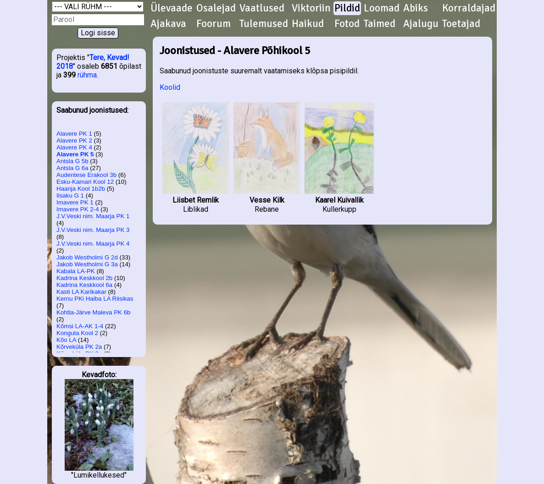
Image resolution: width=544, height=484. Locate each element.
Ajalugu (421, 23)
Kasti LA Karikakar (81, 291)
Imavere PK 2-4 (77, 209)
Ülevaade (171, 8)
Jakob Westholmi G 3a (87, 264)
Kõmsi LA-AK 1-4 (79, 326)
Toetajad (461, 23)
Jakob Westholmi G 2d (87, 257)
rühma (87, 75)
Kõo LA (66, 339)
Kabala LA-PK (75, 271)
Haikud (308, 23)
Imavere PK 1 (75, 202)
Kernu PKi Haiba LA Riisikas (94, 298)
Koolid (170, 87)
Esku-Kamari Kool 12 (85, 181)
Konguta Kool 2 (77, 333)
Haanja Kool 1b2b (80, 188)
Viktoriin (311, 8)
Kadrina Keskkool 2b (84, 278)
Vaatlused (261, 8)
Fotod (347, 23)
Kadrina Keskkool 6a (84, 284)
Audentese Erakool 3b (86, 174)
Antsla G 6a (72, 168)
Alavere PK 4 (74, 147)
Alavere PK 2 (74, 140)
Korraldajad (468, 8)
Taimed (379, 23)
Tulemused (263, 23)
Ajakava (168, 23)
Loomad (382, 8)
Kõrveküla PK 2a (79, 346)
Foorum (213, 23)
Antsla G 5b (72, 161)
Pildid (347, 8)
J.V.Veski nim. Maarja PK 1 (93, 216)
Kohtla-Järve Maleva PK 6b (93, 312)
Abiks (415, 8)
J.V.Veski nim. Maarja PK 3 (93, 229)
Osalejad (216, 8)
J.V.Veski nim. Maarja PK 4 (93, 243)
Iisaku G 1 (70, 195)
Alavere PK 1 (74, 133)
